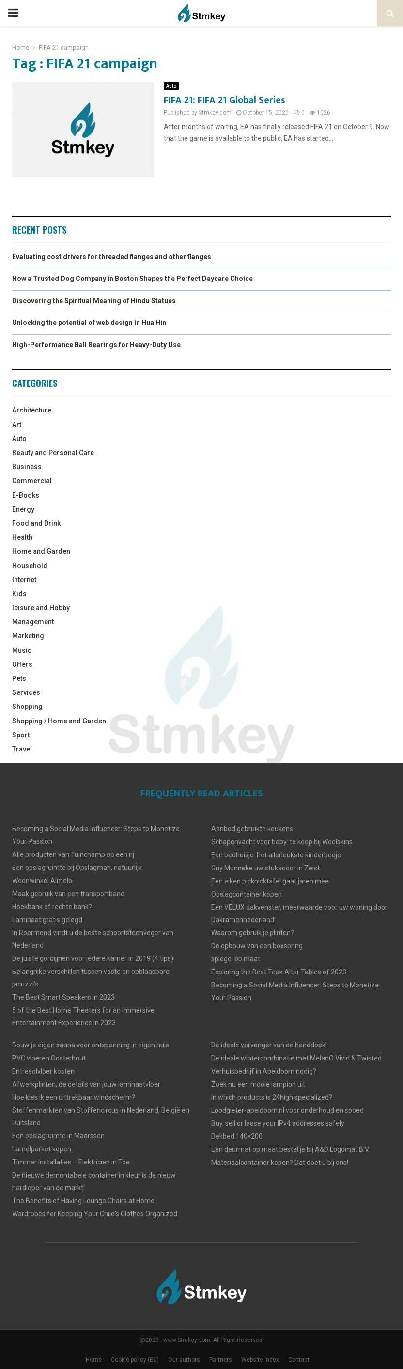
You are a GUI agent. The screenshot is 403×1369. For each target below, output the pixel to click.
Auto (171, 85)
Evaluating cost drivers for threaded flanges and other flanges (111, 257)
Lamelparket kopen (41, 1149)
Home (94, 1359)
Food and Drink (36, 523)
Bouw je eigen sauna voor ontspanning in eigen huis (90, 1045)
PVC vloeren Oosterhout (49, 1058)
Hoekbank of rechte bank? (52, 907)
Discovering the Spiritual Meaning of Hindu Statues (94, 301)
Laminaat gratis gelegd (47, 920)
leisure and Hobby (41, 608)
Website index (260, 1359)
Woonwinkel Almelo (42, 880)
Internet (24, 580)
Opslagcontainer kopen (246, 894)
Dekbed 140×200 (237, 1136)
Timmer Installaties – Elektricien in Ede (71, 1162)
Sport (21, 735)
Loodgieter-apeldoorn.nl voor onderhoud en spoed (287, 1110)
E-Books (25, 495)
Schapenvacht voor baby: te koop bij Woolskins (282, 842)
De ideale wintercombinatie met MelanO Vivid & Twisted (296, 1058)
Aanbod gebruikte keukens (252, 829)
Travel (22, 749)
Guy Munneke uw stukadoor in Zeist (265, 868)
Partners (220, 1359)
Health (22, 537)
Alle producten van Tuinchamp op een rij (73, 854)
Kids (19, 594)
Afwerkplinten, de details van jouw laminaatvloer (86, 1084)
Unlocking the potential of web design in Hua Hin (89, 322)
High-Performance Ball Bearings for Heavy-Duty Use (96, 345)
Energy (23, 509)
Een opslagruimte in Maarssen (58, 1136)
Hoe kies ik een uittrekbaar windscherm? (73, 1097)
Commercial (32, 481)
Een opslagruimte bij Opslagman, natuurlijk (77, 867)
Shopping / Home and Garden (59, 721)
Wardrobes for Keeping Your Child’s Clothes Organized (94, 1214)
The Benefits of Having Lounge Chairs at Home (83, 1201)
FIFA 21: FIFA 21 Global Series (224, 100)
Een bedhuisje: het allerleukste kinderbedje (276, 855)
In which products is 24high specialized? (271, 1097)
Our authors (184, 1359)
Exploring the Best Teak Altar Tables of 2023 (278, 972)
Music (21, 650)
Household (29, 566)
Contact (299, 1359)
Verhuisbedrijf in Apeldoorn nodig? (263, 1071)
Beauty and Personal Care (53, 452)
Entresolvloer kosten (43, 1071)
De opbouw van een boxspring (257, 946)
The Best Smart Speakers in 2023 (63, 997)
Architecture (31, 410)
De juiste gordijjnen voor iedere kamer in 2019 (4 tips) (92, 958)
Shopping (27, 706)
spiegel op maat (235, 959)
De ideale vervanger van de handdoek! (269, 1045)
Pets (19, 678)
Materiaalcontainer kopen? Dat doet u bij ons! (279, 1162)
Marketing (28, 636)
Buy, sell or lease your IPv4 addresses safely (277, 1123)
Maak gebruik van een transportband (68, 894)
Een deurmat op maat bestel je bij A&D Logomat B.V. (290, 1149)
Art (16, 424)
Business (27, 467)
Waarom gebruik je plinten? (252, 933)
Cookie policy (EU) (135, 1359)
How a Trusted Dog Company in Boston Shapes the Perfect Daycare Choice (132, 278)
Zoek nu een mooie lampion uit (258, 1084)
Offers (22, 664)
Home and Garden (41, 551)
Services (26, 692)
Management (33, 622)
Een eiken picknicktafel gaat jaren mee (270, 881)
